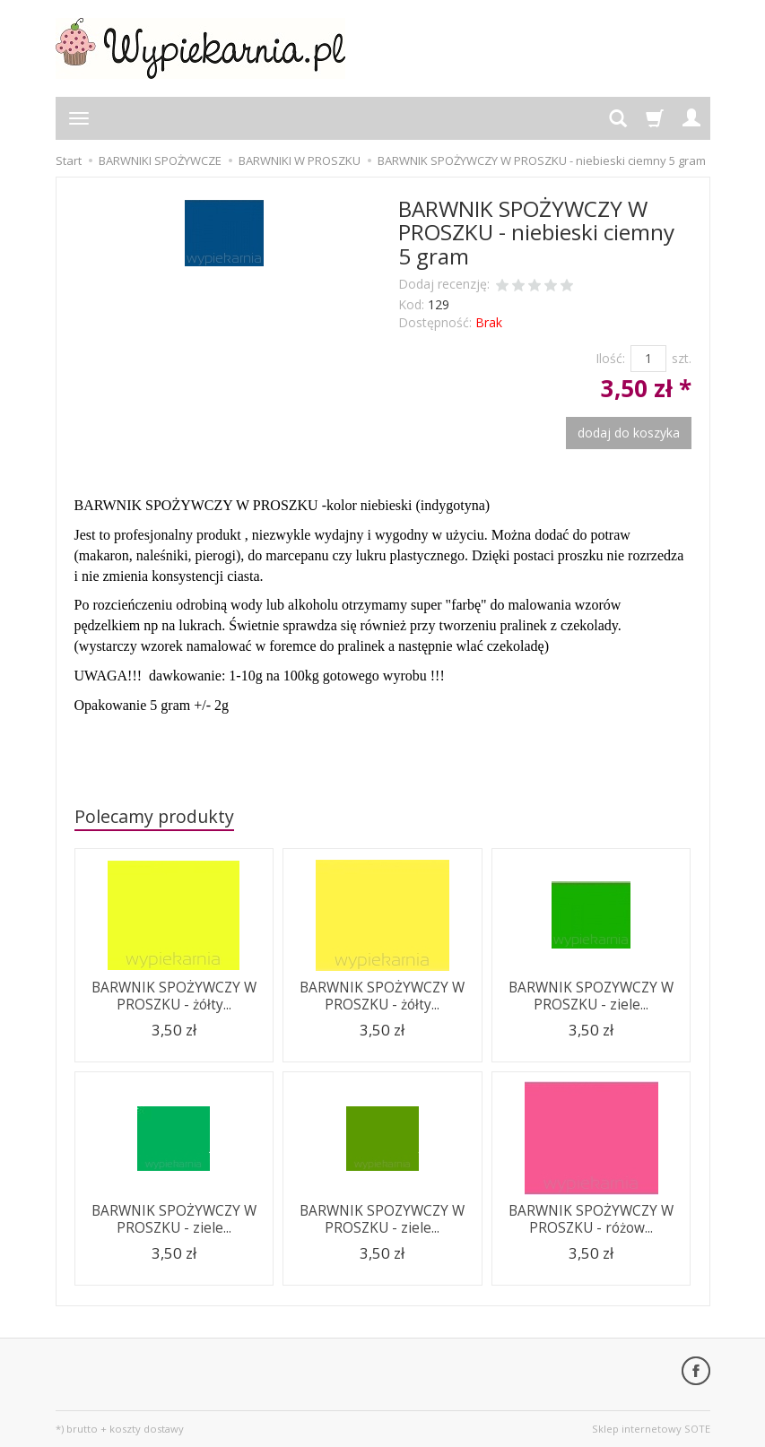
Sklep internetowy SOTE (651, 1428)
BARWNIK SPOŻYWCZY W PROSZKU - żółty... (173, 995)
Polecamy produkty (154, 816)
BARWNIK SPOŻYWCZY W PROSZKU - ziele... (173, 1218)
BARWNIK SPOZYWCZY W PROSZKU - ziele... (591, 995)
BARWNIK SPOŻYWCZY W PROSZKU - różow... (591, 1218)
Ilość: (610, 358)
